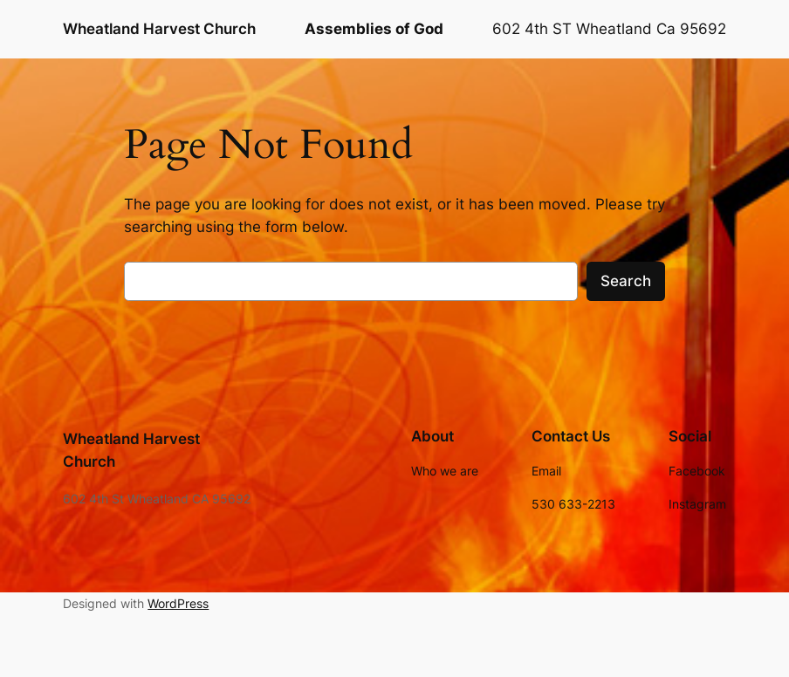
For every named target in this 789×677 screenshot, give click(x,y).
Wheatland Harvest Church (159, 28)
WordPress (178, 603)
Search (625, 281)
